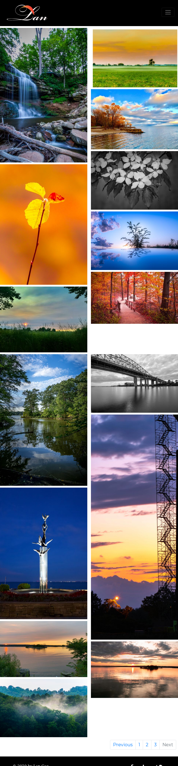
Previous (123, 744)
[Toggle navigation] (168, 12)
